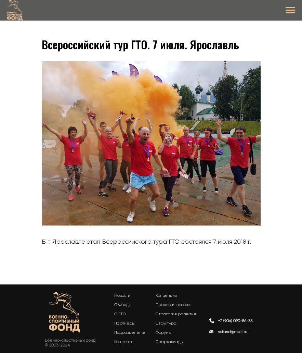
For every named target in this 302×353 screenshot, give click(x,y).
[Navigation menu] (290, 10)
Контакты (123, 341)
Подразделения (130, 332)
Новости (122, 295)
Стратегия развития (176, 314)
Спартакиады (169, 341)
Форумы (163, 332)
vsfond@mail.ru (232, 331)
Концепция (166, 295)
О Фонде (122, 304)
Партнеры (124, 323)
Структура (166, 323)
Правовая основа (173, 304)
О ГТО (120, 314)
